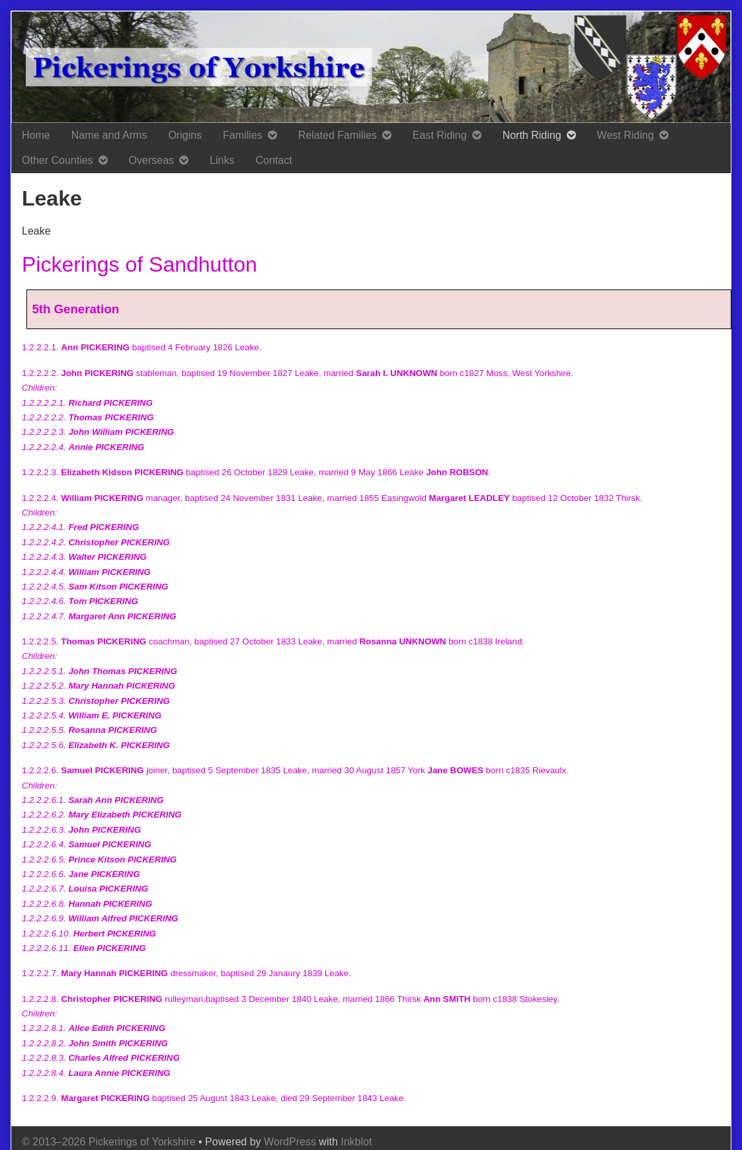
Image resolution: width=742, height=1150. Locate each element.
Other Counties (57, 160)
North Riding (532, 135)
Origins (185, 135)
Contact (273, 160)
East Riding (440, 135)
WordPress (290, 1141)
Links (222, 160)
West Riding (625, 135)
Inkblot (356, 1141)
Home (36, 135)
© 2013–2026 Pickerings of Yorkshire (109, 1141)
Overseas (151, 160)
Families (243, 135)
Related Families (337, 135)
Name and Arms (109, 135)
